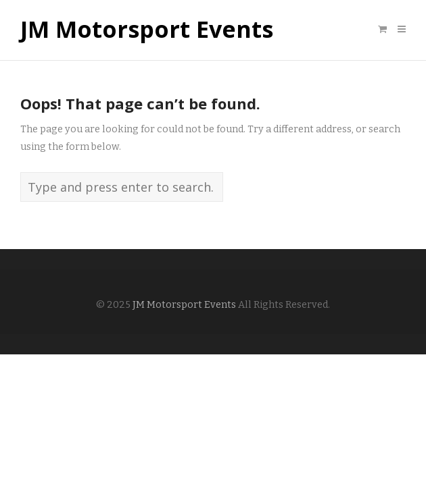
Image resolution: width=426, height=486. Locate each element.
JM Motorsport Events (146, 30)
